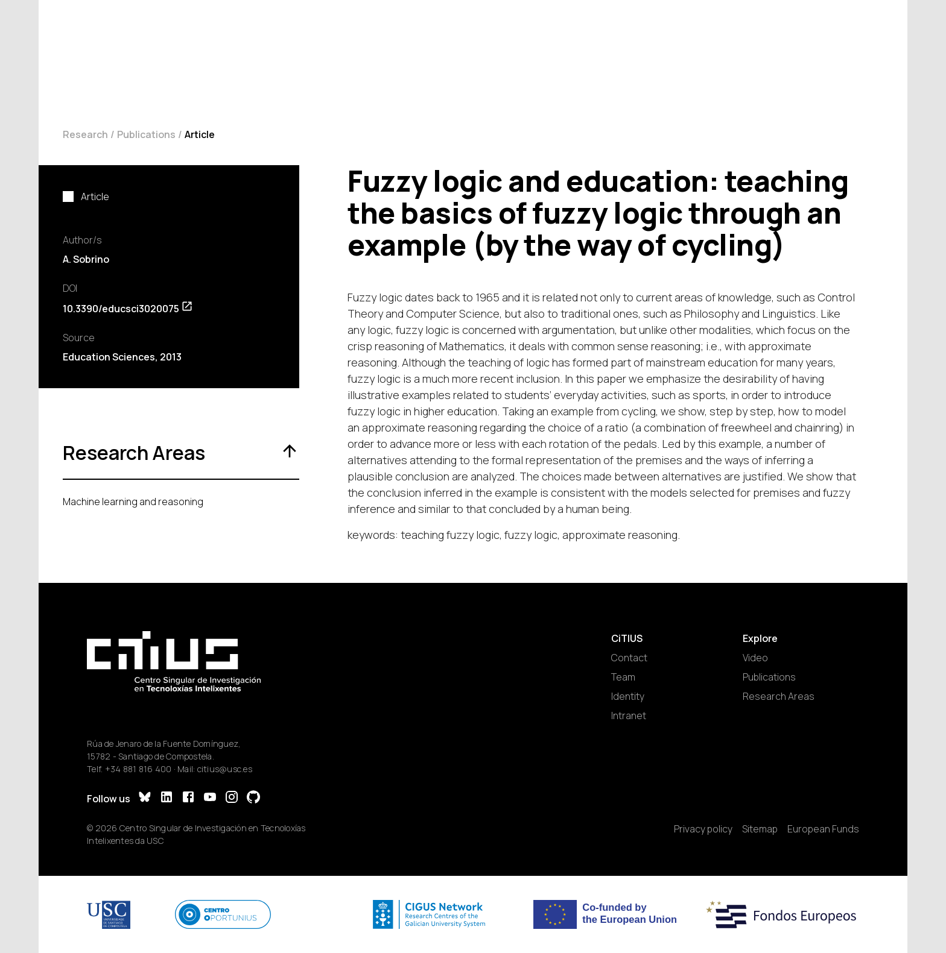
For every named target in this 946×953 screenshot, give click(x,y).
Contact (629, 657)
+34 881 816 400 (138, 769)
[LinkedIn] (166, 798)
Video (755, 657)
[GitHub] (253, 798)
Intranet (628, 715)
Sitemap (760, 828)
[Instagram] (231, 798)
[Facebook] (188, 798)
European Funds (823, 828)
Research (85, 134)
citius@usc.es (224, 769)
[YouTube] (210, 798)
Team (623, 677)
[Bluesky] (145, 798)
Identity (627, 696)
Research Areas (778, 696)
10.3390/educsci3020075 (128, 308)
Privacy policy (703, 828)
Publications (146, 134)
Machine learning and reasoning (133, 501)
